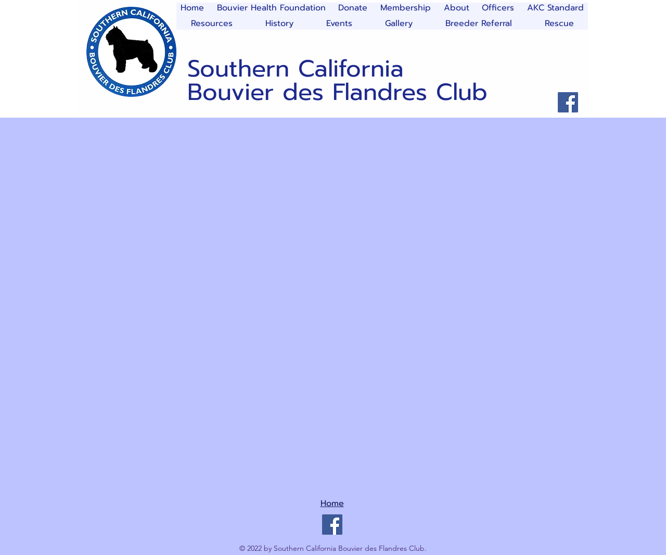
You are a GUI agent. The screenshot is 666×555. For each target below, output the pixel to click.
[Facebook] (568, 102)
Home (332, 503)
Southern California (295, 68)
